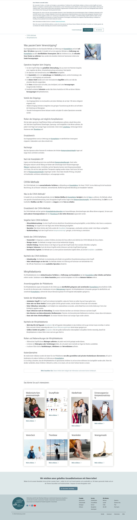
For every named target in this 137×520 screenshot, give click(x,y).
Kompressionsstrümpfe (68, 150)
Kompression (82, 500)
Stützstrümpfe (82, 502)
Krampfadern (68, 49)
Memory (104, 500)
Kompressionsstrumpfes (81, 199)
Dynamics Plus (117, 502)
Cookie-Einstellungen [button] (77, 29)
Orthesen (81, 507)
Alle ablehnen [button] (99, 29)
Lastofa (104, 502)
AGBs (123, 514)
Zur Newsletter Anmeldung (67, 488)
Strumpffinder (94, 502)
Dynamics (116, 500)
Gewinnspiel (93, 509)
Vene (30, 77)
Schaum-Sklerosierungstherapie (61, 327)
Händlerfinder (94, 500)
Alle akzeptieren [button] (88, 29)
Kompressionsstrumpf (59, 230)
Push (115, 504)
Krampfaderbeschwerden (54, 211)
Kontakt (102, 514)
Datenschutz (117, 514)
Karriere (92, 504)
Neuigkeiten (93, 507)
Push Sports (116, 507)
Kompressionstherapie (62, 162)
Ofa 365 (104, 507)
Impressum (109, 514)
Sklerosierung (60, 289)
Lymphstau (66, 127)
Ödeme (26, 167)
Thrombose (37, 129)
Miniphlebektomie (32, 38)
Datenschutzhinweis (60, 21)
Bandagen (81, 504)
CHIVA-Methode (31, 35)
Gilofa (104, 504)
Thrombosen (54, 214)
